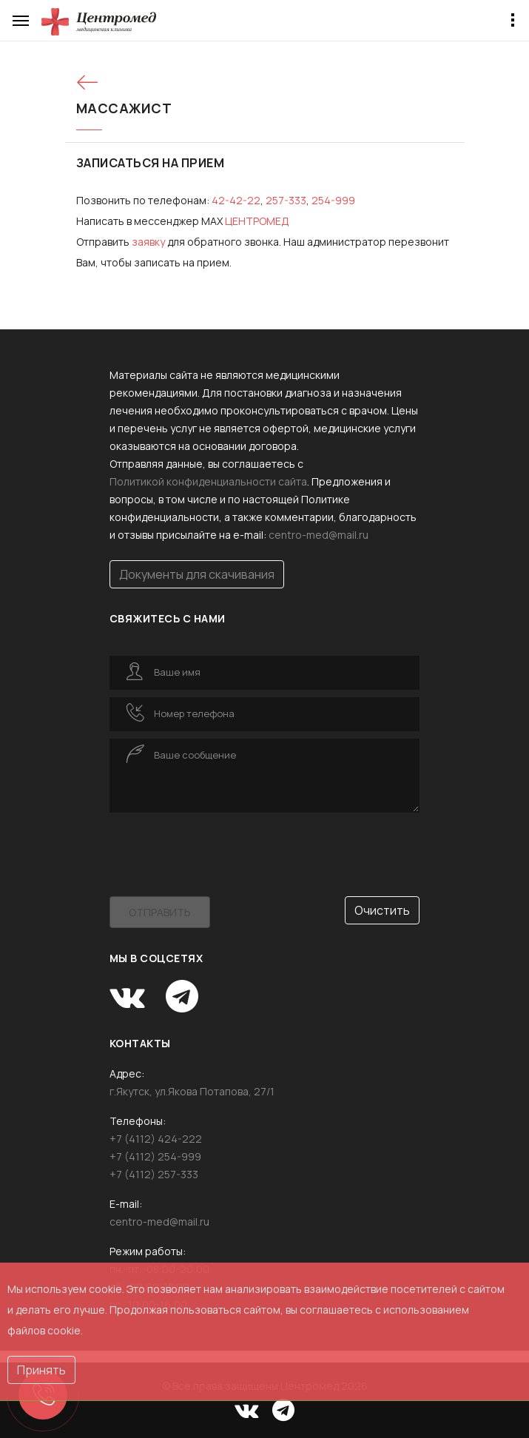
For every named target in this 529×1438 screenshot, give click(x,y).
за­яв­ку (148, 242)
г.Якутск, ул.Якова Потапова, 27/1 (191, 1091)
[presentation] (221, 849)
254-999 (333, 200)
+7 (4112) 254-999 (155, 1156)
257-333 (286, 200)
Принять (41, 1370)
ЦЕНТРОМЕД (257, 221)
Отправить (160, 912)
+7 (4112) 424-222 (155, 1139)
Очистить (382, 910)
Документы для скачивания (196, 574)
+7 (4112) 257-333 (153, 1174)
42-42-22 (236, 200)
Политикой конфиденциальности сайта (208, 481)
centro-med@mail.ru (318, 535)
